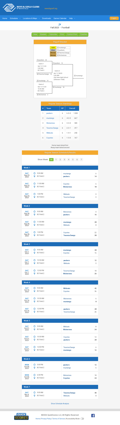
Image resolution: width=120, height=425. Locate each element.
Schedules (15, 18)
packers (49, 113)
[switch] (82, 419)
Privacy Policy (46, 419)
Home (4, 18)
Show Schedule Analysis (60, 404)
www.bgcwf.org (51, 8)
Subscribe (53, 34)
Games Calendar (60, 18)
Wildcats (49, 133)
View (35, 34)
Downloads (46, 18)
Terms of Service (58, 419)
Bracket (43, 34)
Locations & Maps (31, 18)
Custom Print (72, 34)
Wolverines (50, 123)
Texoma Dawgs (52, 128)
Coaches (83, 34)
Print (62, 34)
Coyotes (49, 138)
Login (113, 18)
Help (72, 18)
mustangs (50, 118)
